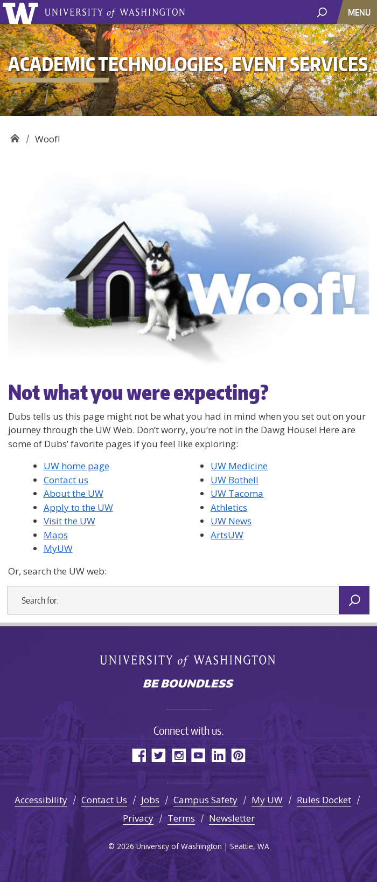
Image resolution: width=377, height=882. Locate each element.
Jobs (150, 800)
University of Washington (22, 12)
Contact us (66, 480)
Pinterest (238, 755)
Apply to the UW (78, 507)
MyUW (58, 548)
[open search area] (322, 11)
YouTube (198, 755)
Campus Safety (205, 800)
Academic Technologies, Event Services (15, 135)
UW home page (76, 466)
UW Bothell (235, 480)
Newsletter (232, 818)
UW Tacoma (237, 493)
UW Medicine (239, 466)
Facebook (138, 755)
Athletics (229, 507)
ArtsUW (227, 535)
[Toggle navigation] (360, 12)
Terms (181, 818)
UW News (231, 521)
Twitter (158, 755)
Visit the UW (69, 521)
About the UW (73, 493)
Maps (56, 535)
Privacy (138, 818)
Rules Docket (324, 800)
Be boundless (188, 684)
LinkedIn (218, 755)
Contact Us (104, 800)
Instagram (178, 755)
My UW (267, 800)
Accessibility (41, 800)
